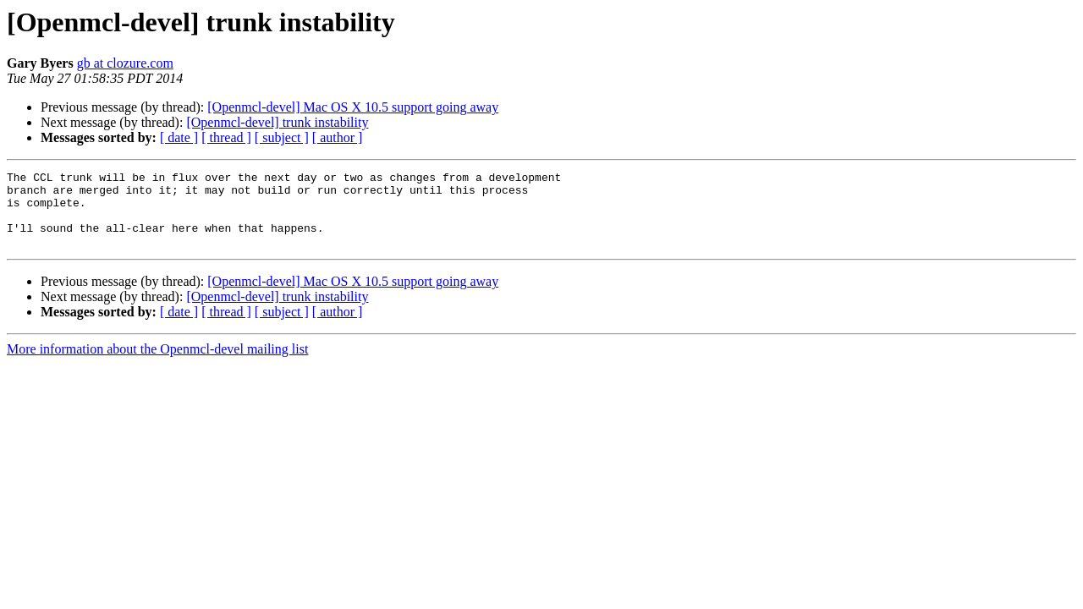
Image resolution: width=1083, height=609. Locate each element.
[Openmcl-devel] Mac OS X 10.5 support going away (352, 107)
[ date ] (179, 137)
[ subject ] (282, 137)
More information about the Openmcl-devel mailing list (157, 364)
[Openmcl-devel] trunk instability (277, 122)
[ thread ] (226, 137)
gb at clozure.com (125, 63)
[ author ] (337, 137)
